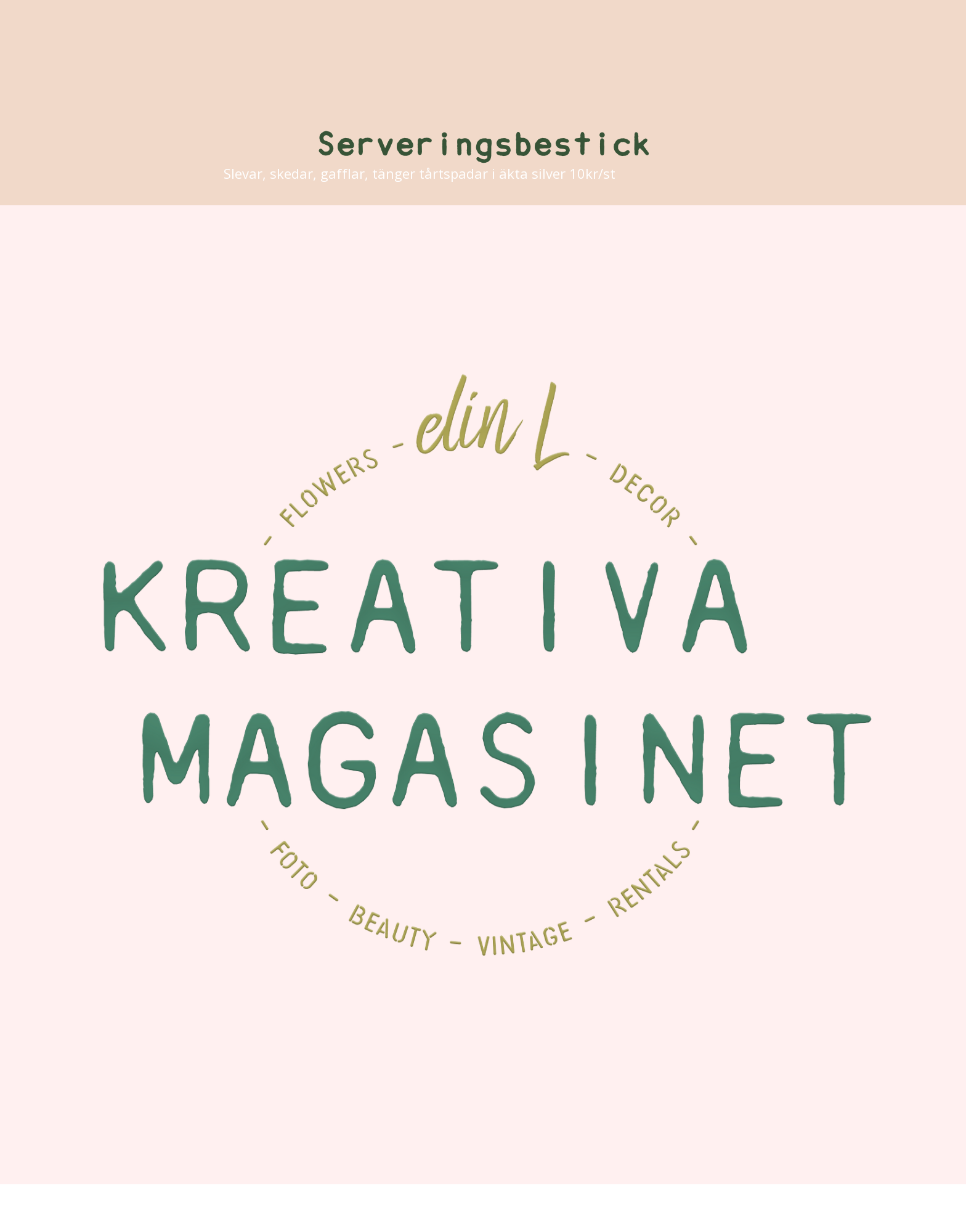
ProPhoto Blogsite (580, 1198)
